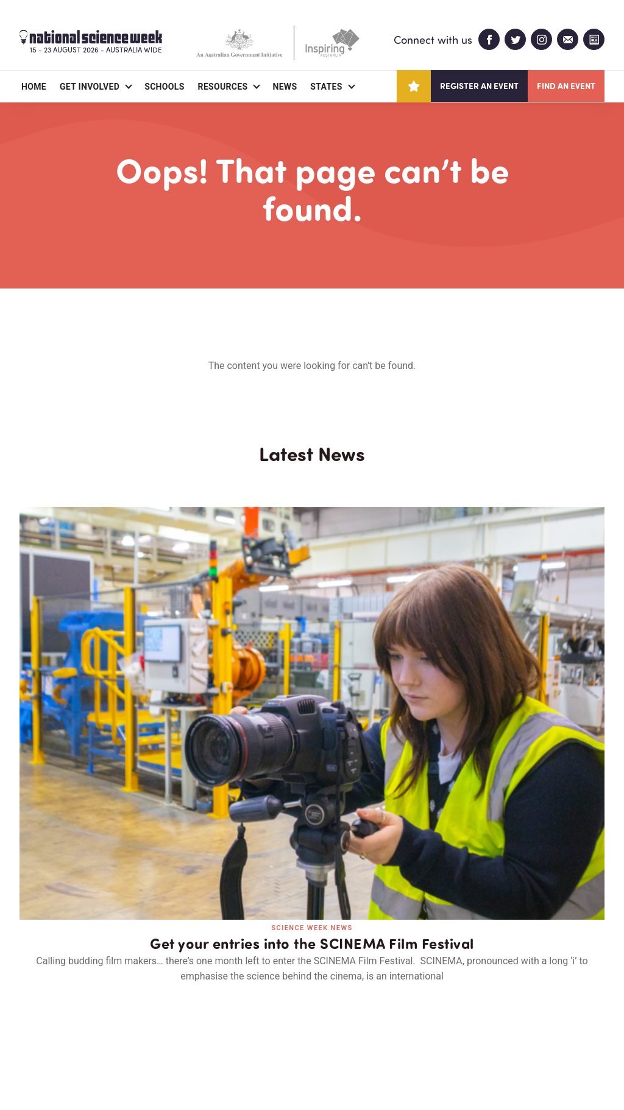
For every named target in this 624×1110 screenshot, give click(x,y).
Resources (223, 86)
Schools (164, 86)
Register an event (479, 85)
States (326, 86)
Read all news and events (312, 816)
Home (33, 86)
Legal (154, 1071)
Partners (94, 1030)
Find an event (566, 85)
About (34, 1030)
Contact (161, 1030)
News (284, 86)
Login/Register (240, 1030)
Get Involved (89, 86)
